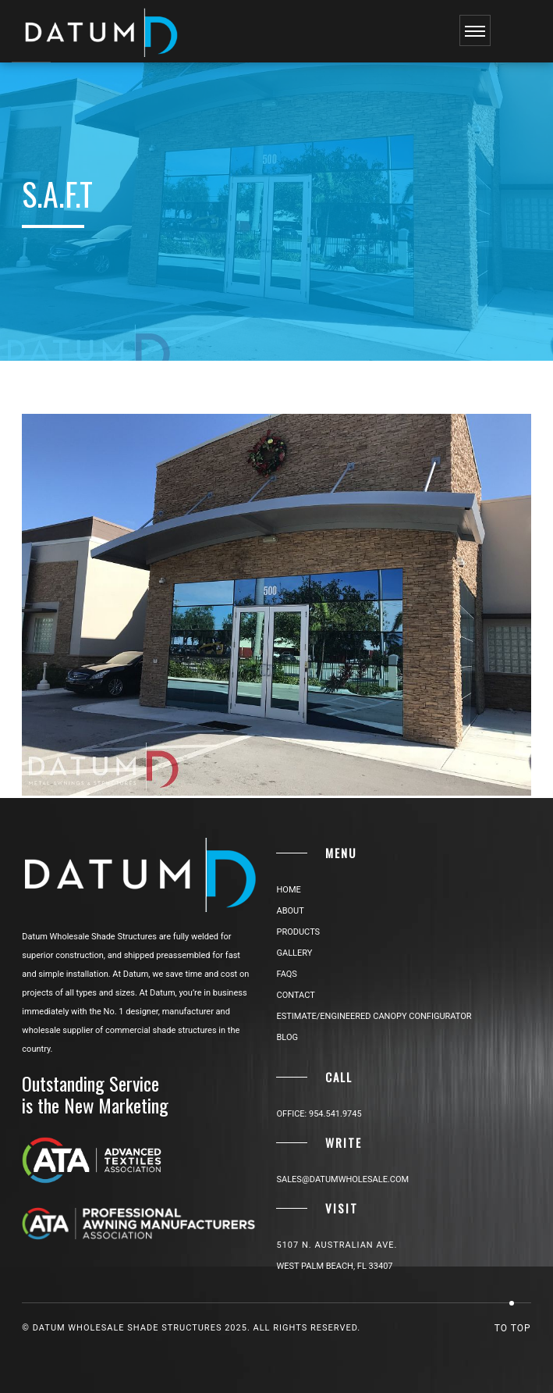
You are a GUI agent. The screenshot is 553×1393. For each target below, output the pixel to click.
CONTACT (295, 995)
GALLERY (294, 953)
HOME (288, 890)
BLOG (287, 1037)
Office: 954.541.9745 (318, 1114)
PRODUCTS (298, 932)
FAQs (286, 974)
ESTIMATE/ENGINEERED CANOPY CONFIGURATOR (373, 1016)
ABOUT (289, 911)
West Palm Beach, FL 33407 (334, 1266)
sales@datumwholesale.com (342, 1179)
